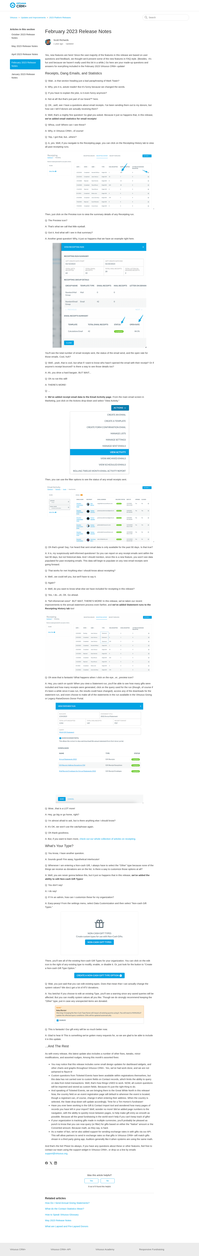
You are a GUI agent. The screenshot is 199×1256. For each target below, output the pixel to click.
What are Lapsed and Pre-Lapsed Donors (66, 1226)
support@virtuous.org (56, 1153)
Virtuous (13, 17)
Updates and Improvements (33, 17)
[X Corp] (51, 1163)
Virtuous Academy (105, 1249)
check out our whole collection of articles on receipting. (108, 838)
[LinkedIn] (55, 1163)
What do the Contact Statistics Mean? (64, 1208)
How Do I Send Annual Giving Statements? (67, 1203)
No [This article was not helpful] (107, 1181)
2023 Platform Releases (60, 17)
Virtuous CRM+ (18, 1249)
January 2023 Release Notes (23, 76)
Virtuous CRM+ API (61, 1249)
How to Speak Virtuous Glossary (62, 1214)
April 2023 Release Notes (25, 54)
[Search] (165, 17)
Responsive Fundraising (151, 1249)
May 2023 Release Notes (25, 46)
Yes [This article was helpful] (91, 1181)
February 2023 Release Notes (24, 64)
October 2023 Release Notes (23, 36)
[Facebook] (46, 1163)
